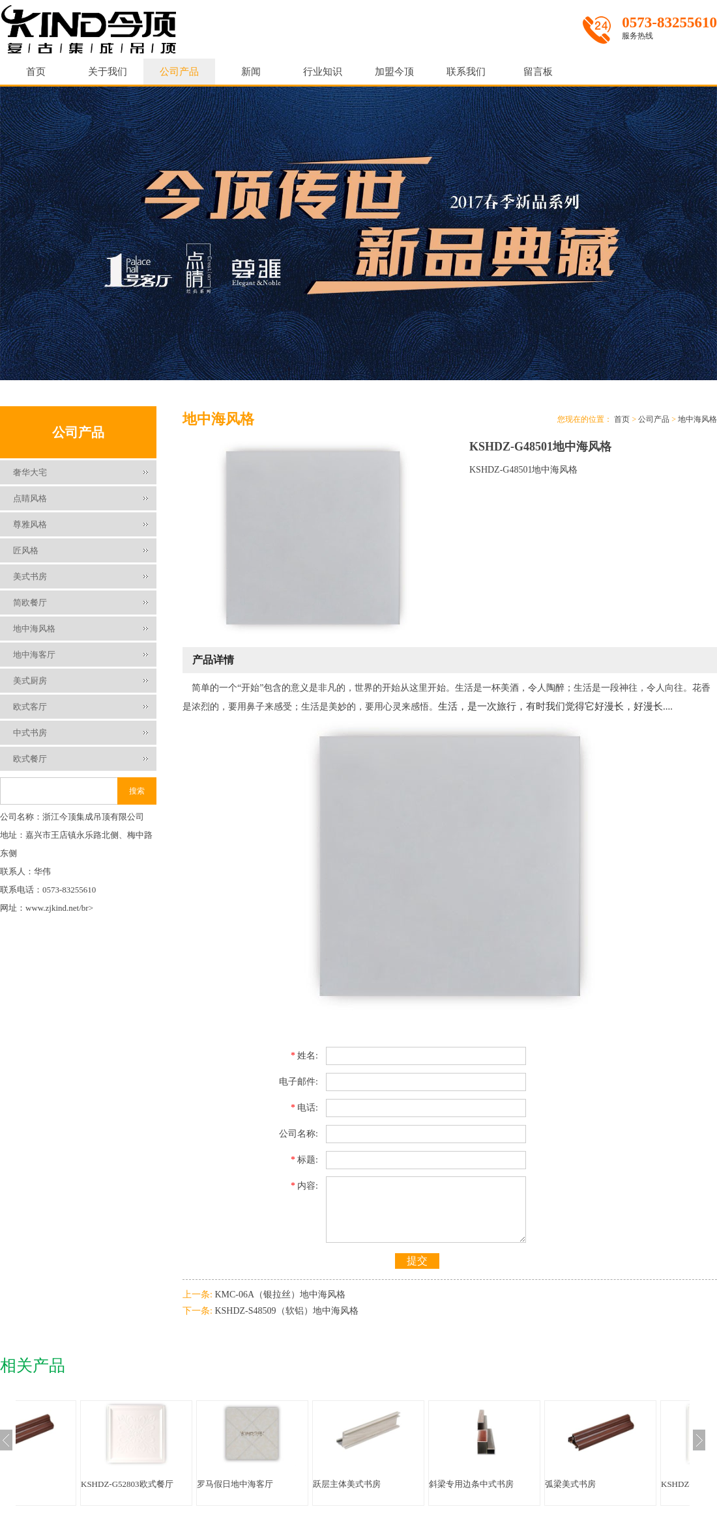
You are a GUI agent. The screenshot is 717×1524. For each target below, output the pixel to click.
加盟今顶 (394, 71)
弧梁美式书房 (55, 1484)
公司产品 (179, 71)
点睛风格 (30, 498)
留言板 (538, 71)
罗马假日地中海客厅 (300, 1484)
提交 (417, 1260)
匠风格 (25, 550)
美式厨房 (30, 681)
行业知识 (322, 71)
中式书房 (30, 733)
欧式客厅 (30, 707)
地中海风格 (34, 628)
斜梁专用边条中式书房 (536, 1484)
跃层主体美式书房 (412, 1484)
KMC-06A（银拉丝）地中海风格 (279, 1294)
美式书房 (30, 576)
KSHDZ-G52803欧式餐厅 (192, 1484)
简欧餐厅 (30, 602)
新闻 (251, 71)
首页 (36, 71)
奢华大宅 (30, 472)
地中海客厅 (34, 654)
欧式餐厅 (30, 759)
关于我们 (107, 71)
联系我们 (466, 71)
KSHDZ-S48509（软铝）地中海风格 (286, 1311)
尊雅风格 (30, 524)
